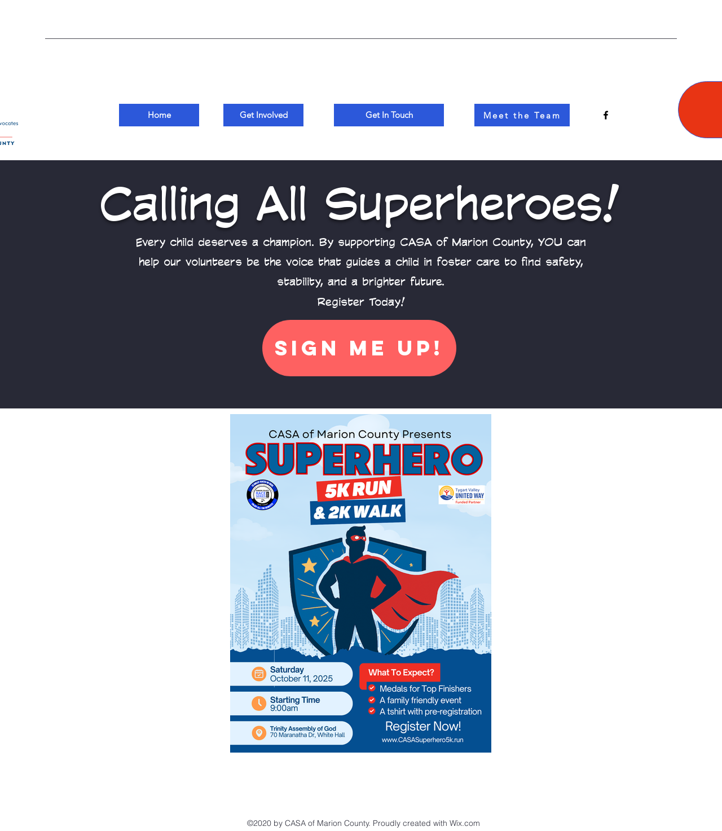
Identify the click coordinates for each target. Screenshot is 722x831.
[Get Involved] (263, 115)
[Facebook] (605, 115)
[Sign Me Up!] (359, 348)
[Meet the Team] (522, 115)
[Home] (159, 115)
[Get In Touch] (389, 115)
